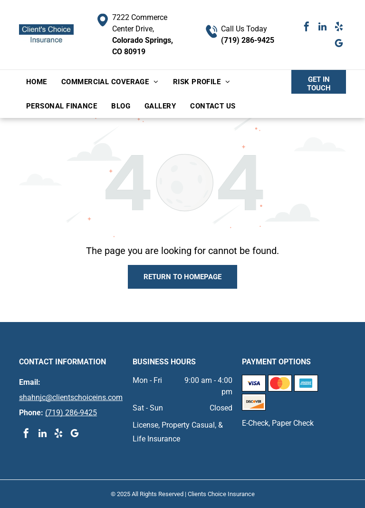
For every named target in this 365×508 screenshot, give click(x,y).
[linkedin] (323, 28)
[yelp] (339, 28)
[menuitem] (36, 82)
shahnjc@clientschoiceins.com (71, 397)
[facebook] (306, 28)
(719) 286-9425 (247, 40)
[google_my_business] (339, 44)
